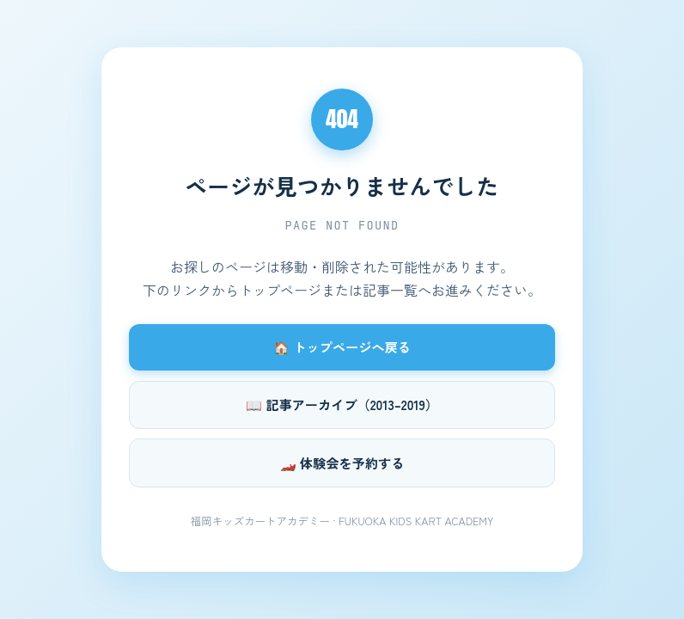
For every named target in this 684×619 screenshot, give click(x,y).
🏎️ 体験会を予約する (342, 462)
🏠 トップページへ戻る (342, 346)
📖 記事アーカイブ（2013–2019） (342, 404)
